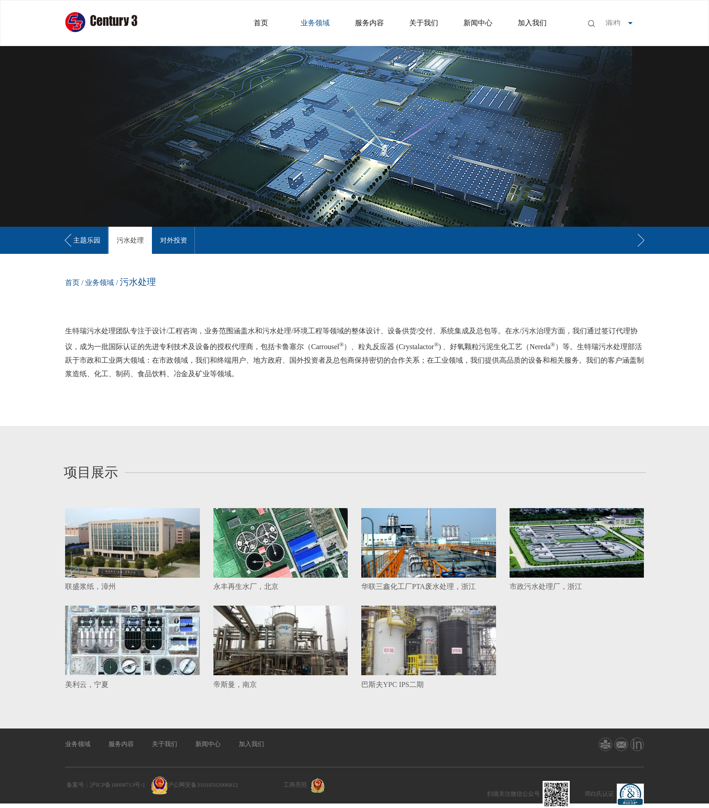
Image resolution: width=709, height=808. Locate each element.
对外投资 (173, 240)
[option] (87, 240)
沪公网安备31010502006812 (202, 784)
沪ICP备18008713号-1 (117, 784)
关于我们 (423, 23)
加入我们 (532, 23)
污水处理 (130, 240)
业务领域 (315, 23)
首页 (261, 23)
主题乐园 (86, 240)
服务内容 (369, 23)
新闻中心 (477, 23)
